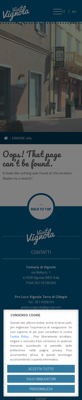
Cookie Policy (20, 336)
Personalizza (41, 388)
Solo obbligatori (41, 378)
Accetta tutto (41, 368)
